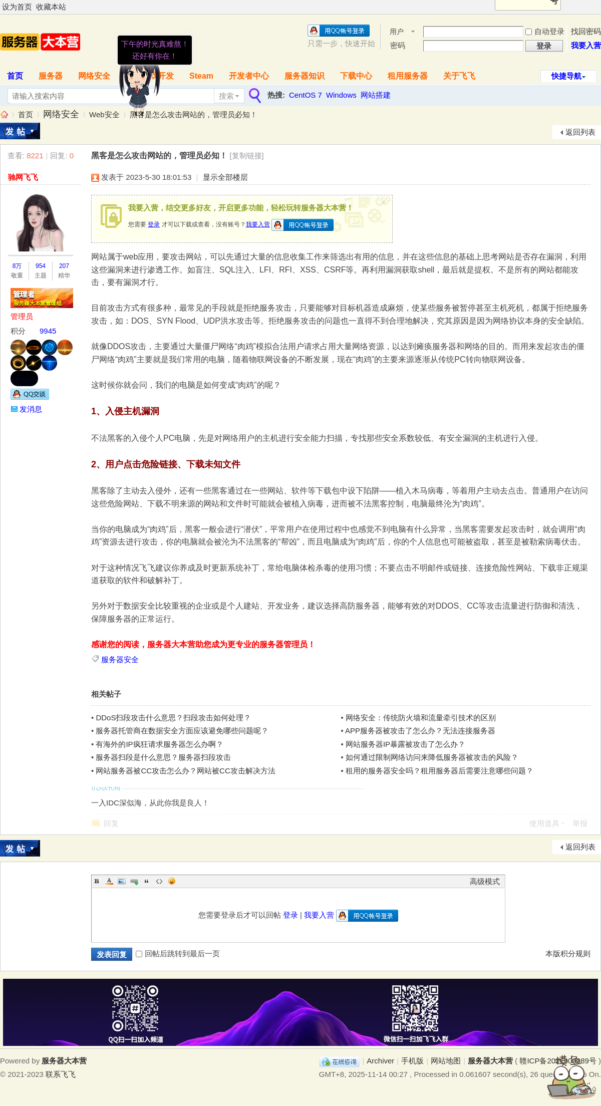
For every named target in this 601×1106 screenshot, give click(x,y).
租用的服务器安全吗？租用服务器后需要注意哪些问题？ (439, 770)
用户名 (397, 32)
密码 (397, 45)
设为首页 (17, 7)
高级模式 (485, 881)
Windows (341, 95)
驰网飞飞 (23, 177)
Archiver (380, 1060)
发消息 (31, 409)
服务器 (51, 76)
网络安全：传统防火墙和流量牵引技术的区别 (421, 717)
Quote (147, 881)
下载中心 (356, 76)
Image (122, 881)
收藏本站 (51, 7)
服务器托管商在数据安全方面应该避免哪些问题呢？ (182, 730)
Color (109, 881)
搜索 (226, 96)
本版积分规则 (567, 953)
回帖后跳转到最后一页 (178, 953)
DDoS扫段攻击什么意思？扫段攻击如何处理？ (173, 717)
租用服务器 (408, 76)
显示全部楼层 (225, 177)
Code (159, 881)
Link (134, 881)
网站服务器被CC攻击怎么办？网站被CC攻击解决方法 (185, 770)
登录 (154, 224)
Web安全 (104, 114)
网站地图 (446, 1060)
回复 (111, 823)
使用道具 (544, 823)
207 (64, 265)
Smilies (172, 881)
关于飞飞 (459, 76)
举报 (579, 823)
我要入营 (586, 45)
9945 (48, 331)
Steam (201, 76)
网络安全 (94, 76)
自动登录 (544, 31)
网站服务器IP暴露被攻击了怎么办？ (405, 744)
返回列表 (580, 132)
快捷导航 (566, 76)
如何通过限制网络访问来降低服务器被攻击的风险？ (432, 757)
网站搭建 (376, 95)
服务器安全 (120, 659)
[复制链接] (246, 155)
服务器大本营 (4, 114)
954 (41, 265)
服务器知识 (304, 76)
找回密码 (586, 31)
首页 (25, 114)
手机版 (412, 1060)
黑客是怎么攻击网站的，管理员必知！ (193, 114)
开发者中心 (249, 76)
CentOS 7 (305, 95)
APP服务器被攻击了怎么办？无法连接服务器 (420, 730)
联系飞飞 (61, 1074)
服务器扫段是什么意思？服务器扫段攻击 (163, 757)
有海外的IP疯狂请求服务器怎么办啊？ (159, 744)
